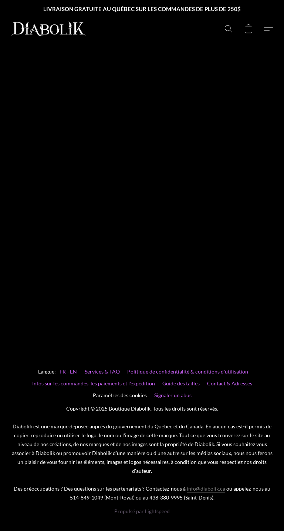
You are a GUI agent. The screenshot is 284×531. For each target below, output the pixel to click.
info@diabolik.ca (206, 488)
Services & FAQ (102, 371)
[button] (48, 28)
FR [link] (63, 371)
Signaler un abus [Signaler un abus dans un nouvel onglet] (173, 395)
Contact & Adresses (229, 383)
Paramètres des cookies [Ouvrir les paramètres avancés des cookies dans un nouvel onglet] (120, 395)
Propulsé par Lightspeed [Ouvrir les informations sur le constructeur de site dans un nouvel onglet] (142, 511)
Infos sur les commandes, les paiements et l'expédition (93, 383)
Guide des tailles (181, 383)
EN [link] (73, 371)
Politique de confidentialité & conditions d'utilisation (187, 371)
